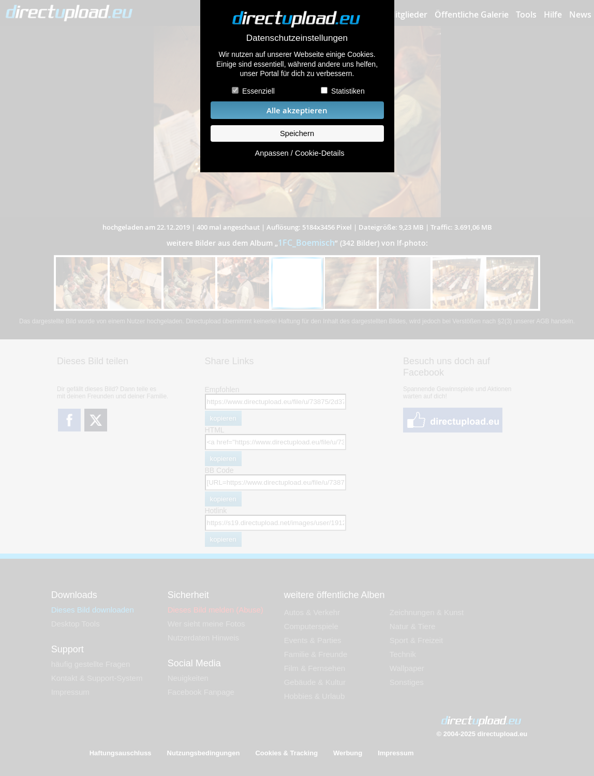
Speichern (297, 133)
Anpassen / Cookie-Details (299, 153)
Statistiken (348, 91)
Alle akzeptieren (297, 110)
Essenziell (258, 91)
